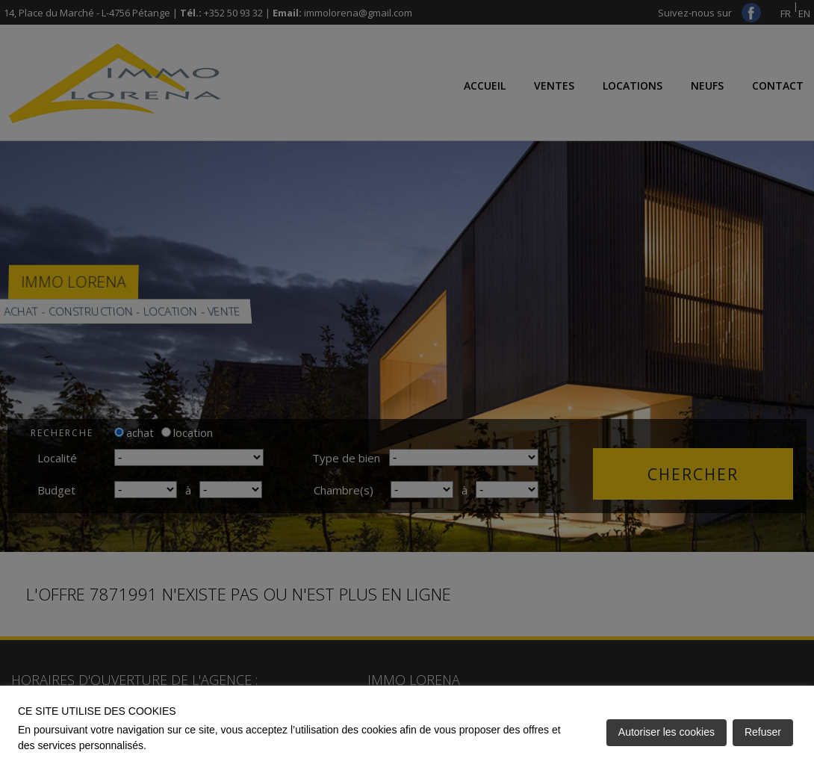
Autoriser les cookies (666, 732)
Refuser (763, 732)
